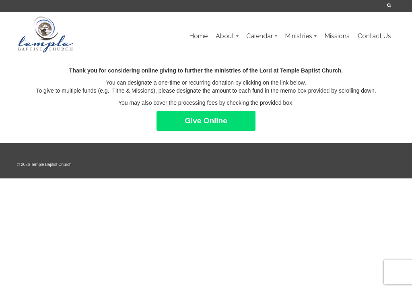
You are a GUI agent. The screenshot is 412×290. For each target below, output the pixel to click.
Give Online (206, 120)
